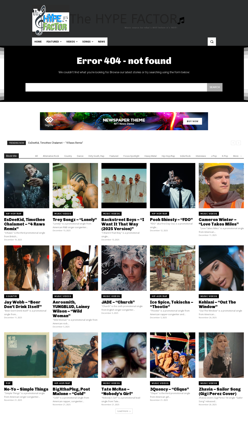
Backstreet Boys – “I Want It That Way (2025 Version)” (122, 224)
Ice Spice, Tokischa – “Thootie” (171, 304)
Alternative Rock (51, 156)
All (36, 156)
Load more (124, 411)
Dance (80, 156)
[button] (212, 41)
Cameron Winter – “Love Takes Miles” (219, 222)
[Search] (215, 87)
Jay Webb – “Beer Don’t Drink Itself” (23, 304)
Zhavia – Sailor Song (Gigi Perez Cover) (220, 391)
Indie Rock (185, 156)
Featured (114, 156)
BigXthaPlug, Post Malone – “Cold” (71, 391)
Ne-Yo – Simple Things (26, 389)
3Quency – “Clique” (169, 389)
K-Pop (225, 156)
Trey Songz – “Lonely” (75, 219)
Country (68, 156)
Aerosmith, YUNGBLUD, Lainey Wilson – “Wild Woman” (71, 309)
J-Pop (214, 156)
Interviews (201, 156)
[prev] (233, 143)
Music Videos (62, 214)
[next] (238, 143)
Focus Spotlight (131, 156)
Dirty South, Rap (96, 156)
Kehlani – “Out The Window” (217, 304)
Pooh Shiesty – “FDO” (171, 219)
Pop (8, 383)
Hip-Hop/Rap (168, 156)
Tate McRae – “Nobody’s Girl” (117, 391)
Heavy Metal (150, 156)
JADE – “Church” (118, 302)
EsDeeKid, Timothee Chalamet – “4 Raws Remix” (55, 142)
